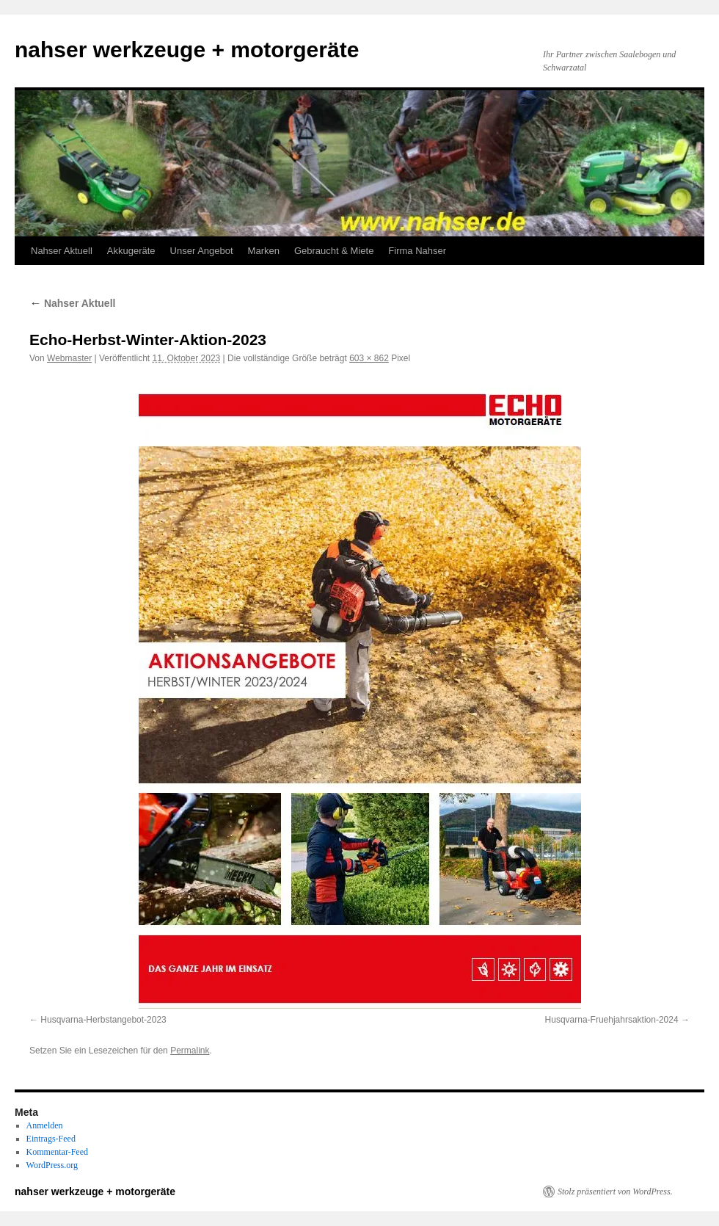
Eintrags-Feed (51, 1138)
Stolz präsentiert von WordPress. (615, 1191)
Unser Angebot (201, 250)
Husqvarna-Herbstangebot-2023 (103, 1020)
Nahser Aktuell (61, 250)
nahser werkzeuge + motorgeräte (187, 49)
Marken (264, 250)
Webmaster (69, 358)
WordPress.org (52, 1165)
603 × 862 (369, 358)
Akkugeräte (131, 250)
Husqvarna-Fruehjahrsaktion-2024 (612, 1020)
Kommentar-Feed (57, 1152)
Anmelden (44, 1125)
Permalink (189, 1050)
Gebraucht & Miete (333, 250)
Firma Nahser (417, 250)
